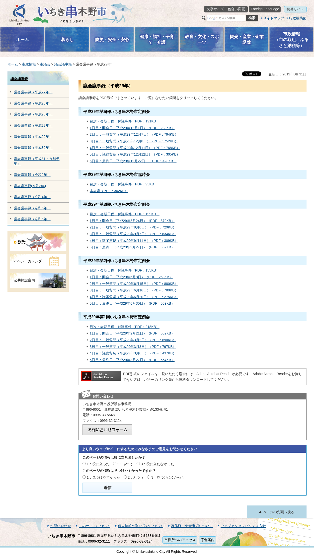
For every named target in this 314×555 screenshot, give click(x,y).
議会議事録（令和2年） (32, 175)
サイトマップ (273, 18)
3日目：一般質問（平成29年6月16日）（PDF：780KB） (134, 290)
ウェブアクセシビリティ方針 (243, 526)
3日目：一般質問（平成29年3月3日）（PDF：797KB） (133, 347)
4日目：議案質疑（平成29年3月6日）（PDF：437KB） (133, 353)
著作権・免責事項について (192, 526)
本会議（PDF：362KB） (109, 191)
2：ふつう (125, 464)
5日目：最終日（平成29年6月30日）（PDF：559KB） (132, 303)
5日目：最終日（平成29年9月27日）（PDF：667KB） (132, 247)
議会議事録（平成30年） (33, 148)
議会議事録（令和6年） (32, 219)
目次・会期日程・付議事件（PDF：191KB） (124, 121)
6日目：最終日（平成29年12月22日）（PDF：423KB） (133, 161)
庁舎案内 (208, 540)
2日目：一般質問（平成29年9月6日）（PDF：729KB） (133, 227)
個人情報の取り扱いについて (140, 526)
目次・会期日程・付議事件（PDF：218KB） (124, 327)
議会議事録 (63, 64)
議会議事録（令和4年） (32, 197)
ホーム (12, 64)
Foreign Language (265, 9)
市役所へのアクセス (180, 540)
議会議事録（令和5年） (32, 208)
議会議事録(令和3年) (30, 186)
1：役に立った (98, 464)
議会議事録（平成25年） (33, 114)
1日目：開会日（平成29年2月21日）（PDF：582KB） (132, 333)
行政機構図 (298, 18)
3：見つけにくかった (168, 477)
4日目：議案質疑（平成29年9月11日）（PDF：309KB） (134, 241)
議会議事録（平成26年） (33, 103)
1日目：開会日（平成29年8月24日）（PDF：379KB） (132, 221)
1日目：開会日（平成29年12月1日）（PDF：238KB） (132, 128)
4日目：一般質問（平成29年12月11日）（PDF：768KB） (135, 148)
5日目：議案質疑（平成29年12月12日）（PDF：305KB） (135, 154)
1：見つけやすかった (103, 477)
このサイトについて (94, 526)
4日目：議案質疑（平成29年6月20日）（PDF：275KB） (134, 297)
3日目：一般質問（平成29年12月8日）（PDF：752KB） (134, 141)
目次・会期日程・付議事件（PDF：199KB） (124, 214)
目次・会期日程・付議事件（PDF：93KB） (123, 184)
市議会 (45, 64)
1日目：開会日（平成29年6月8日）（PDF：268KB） (131, 277)
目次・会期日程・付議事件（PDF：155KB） (124, 270)
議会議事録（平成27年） (33, 92)
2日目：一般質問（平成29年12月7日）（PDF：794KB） (134, 134)
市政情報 (29, 64)
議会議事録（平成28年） (33, 125)
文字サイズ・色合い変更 (226, 9)
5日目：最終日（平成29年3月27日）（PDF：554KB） (132, 360)
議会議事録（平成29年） (33, 137)
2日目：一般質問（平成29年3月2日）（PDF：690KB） (133, 340)
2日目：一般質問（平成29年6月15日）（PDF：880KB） (134, 284)
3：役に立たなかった (157, 464)
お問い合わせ (60, 526)
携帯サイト (295, 9)
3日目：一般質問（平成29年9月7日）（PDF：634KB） (133, 234)
